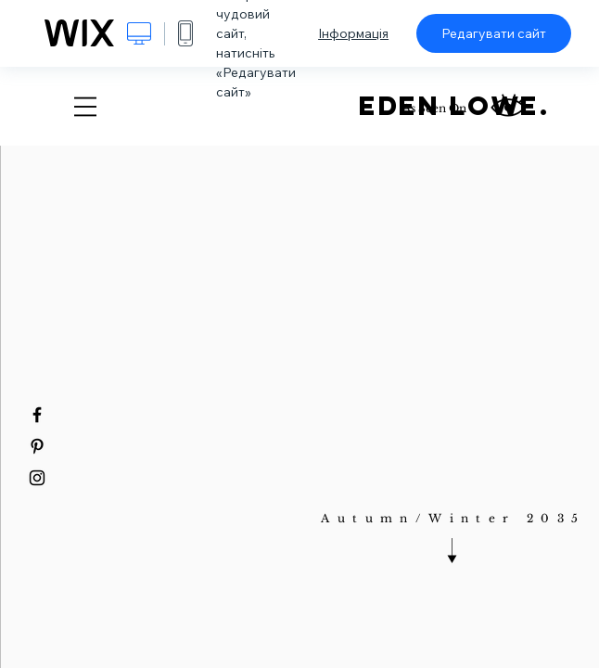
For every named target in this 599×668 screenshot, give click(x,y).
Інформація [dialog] (353, 33)
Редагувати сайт (493, 33)
